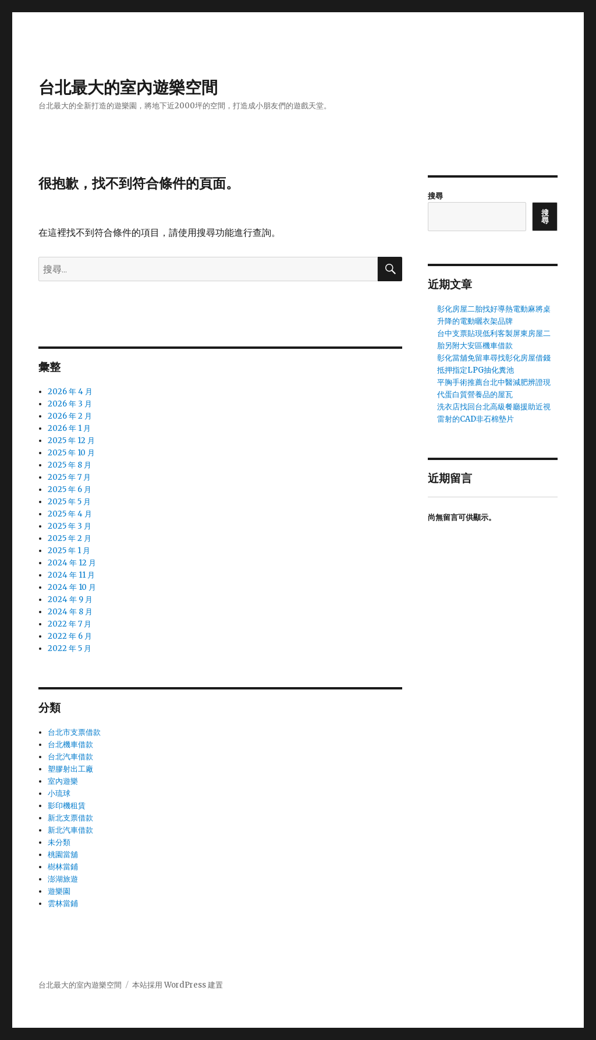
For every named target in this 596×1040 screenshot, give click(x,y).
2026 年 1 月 (69, 428)
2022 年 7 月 (69, 624)
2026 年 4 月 (70, 392)
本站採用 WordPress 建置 (177, 985)
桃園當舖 (63, 854)
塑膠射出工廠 (70, 769)
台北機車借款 (70, 744)
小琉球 (59, 793)
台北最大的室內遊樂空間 (128, 87)
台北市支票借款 (74, 732)
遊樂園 (59, 891)
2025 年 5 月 (69, 502)
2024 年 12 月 (72, 563)
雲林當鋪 (63, 903)
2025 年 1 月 (69, 551)
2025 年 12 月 (71, 440)
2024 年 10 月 (72, 587)
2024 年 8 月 (70, 612)
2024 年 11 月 (71, 575)
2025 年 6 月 (69, 489)
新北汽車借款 (70, 830)
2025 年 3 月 (69, 526)
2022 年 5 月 (69, 648)
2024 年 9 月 (70, 599)
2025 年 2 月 (69, 538)
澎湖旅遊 (63, 879)
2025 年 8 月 (69, 465)
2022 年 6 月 (70, 636)
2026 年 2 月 (70, 416)
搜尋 (435, 196)
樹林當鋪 (63, 867)
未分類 (59, 842)
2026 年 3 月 (70, 404)
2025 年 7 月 (69, 477)
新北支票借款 (70, 818)
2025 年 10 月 (71, 453)
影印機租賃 (67, 806)
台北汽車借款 (70, 757)
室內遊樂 (63, 781)
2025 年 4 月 (70, 514)
